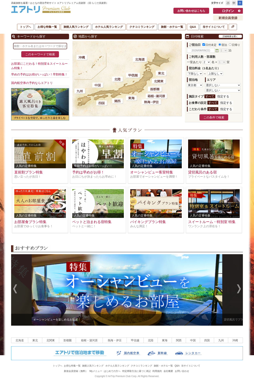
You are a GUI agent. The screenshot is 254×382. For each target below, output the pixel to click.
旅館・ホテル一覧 (172, 26)
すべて (209, 96)
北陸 (150, 340)
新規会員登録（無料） (76, 371)
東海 (164, 340)
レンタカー (193, 353)
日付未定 (209, 44)
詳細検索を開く (230, 36)
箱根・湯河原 (89, 340)
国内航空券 (131, 353)
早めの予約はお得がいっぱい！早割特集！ (39, 74)
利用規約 (157, 371)
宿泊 (222, 44)
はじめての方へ (112, 371)
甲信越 (135, 340)
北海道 (19, 340)
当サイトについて (214, 26)
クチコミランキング (141, 26)
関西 (179, 340)
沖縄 (235, 340)
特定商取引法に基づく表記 (136, 371)
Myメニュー (95, 371)
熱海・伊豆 (115, 340)
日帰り (234, 44)
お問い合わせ (182, 371)
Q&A (193, 26)
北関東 (50, 340)
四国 (207, 340)
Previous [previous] (15, 289)
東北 (35, 340)
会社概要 (168, 371)
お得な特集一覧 (47, 26)
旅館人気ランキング (76, 26)
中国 (193, 340)
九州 (221, 340)
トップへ (25, 26)
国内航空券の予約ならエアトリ (32, 83)
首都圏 (67, 340)
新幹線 (162, 353)
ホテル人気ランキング (109, 26)
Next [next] (239, 289)
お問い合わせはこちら (191, 10)
